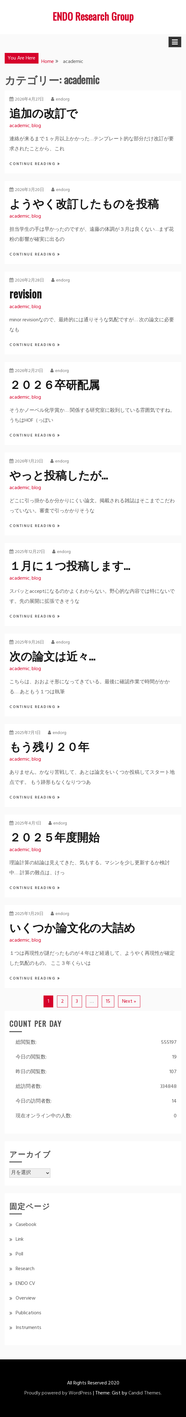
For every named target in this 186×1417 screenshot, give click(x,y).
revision (25, 293)
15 (108, 1001)
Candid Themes (144, 1393)
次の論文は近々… (52, 655)
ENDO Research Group (93, 16)
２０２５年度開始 (54, 836)
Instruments (28, 1328)
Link (19, 1239)
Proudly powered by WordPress (58, 1393)
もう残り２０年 (49, 745)
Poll (19, 1254)
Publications (28, 1313)
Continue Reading (33, 164)
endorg (60, 99)
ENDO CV (25, 1284)
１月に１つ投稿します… (69, 564)
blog (36, 126)
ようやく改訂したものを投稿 (84, 202)
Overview (26, 1298)
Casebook (26, 1225)
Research (25, 1269)
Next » (129, 1001)
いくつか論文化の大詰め (72, 926)
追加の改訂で (43, 112)
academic (19, 126)
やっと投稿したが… (58, 474)
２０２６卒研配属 (54, 383)
